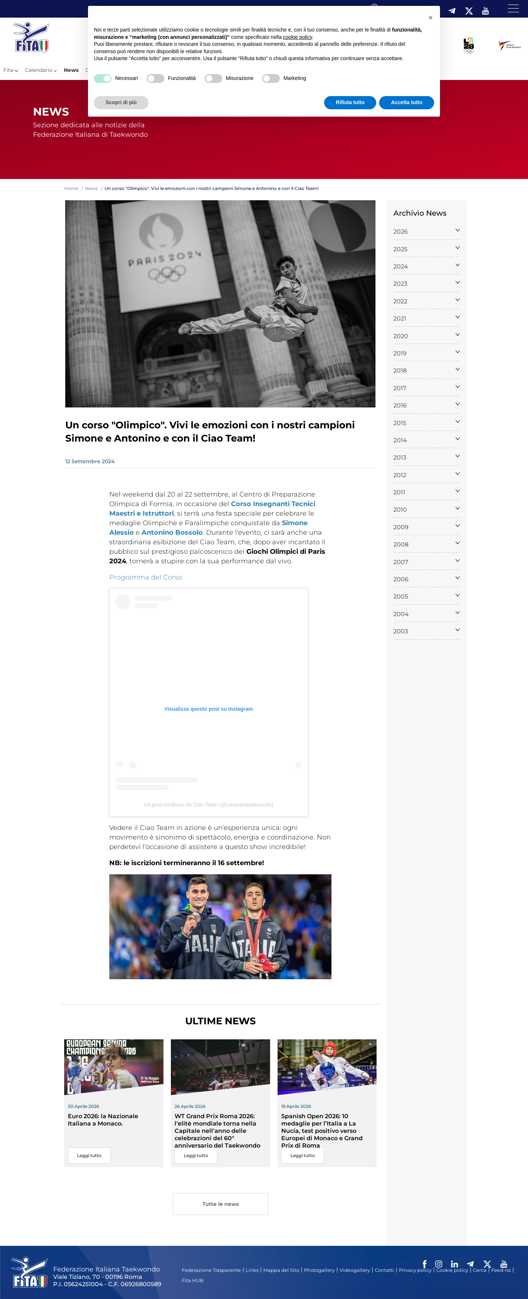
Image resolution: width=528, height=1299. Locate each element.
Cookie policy (452, 1270)
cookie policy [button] (297, 37)
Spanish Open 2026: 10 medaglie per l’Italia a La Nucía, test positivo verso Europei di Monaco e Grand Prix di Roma (322, 1131)
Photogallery (319, 1270)
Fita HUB (192, 1280)
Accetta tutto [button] (406, 102)
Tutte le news (220, 1204)
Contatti (384, 1270)
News (71, 70)
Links (252, 1270)
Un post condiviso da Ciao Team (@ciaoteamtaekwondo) (208, 805)
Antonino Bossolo (172, 532)
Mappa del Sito (281, 1270)
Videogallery (355, 1270)
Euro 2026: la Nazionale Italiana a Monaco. (103, 1120)
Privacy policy (415, 1270)
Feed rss (501, 1270)
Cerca (480, 1270)
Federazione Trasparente (211, 1270)
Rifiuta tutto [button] (350, 102)
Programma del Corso (145, 577)
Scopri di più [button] (121, 102)
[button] (430, 17)
